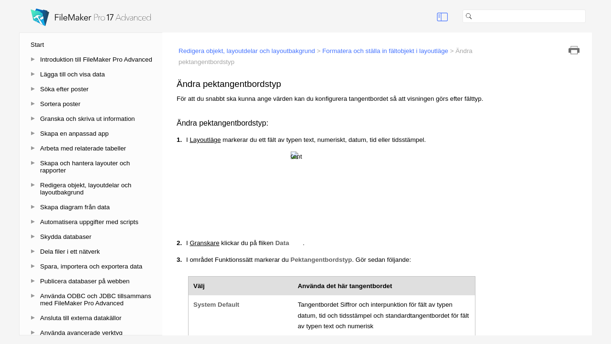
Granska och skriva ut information (87, 118)
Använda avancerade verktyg (81, 332)
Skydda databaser (65, 236)
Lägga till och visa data (72, 74)
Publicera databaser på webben (84, 281)
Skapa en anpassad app (74, 133)
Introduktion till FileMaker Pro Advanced (96, 59)
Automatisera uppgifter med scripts (89, 222)
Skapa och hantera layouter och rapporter (85, 167)
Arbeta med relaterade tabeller (83, 148)
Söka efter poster (64, 89)
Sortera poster (60, 104)
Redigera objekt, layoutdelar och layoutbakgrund (85, 189)
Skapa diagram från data (75, 207)
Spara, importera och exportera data (91, 266)
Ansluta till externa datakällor (80, 318)
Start (37, 44)
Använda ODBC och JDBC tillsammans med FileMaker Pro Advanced (95, 299)
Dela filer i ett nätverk (70, 251)
